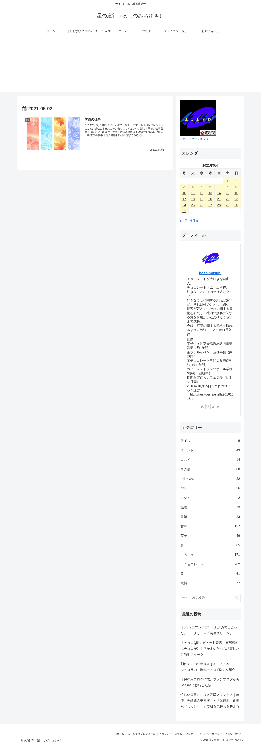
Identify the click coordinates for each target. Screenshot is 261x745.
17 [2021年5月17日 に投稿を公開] (184, 199)
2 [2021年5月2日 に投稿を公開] (236, 181)
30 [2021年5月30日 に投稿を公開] (236, 205)
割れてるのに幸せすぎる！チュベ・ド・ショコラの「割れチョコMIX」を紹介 (210, 667)
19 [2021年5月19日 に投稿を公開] (201, 199)
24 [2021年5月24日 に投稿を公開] (184, 205)
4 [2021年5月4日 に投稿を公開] (193, 187)
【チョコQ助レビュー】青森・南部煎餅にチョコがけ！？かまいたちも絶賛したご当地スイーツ (210, 648)
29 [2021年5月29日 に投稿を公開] (227, 205)
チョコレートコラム (169, 733)
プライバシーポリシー (209, 733)
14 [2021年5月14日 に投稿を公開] (219, 193)
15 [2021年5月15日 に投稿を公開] (227, 193)
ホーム (119, 733)
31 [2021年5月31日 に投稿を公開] (184, 211)
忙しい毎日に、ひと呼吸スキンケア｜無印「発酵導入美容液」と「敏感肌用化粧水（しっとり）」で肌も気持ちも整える (210, 700)
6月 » (194, 221)
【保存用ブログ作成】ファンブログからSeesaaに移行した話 (210, 682)
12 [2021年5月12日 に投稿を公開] (201, 193)
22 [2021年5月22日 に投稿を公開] (227, 199)
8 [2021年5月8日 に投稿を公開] (228, 187)
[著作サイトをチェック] (202, 406)
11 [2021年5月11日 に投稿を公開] (193, 193)
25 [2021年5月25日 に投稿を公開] (193, 205)
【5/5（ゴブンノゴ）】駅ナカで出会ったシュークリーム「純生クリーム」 (209, 630)
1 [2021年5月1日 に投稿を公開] (228, 181)
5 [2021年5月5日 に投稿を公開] (201, 187)
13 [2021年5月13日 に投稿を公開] (210, 193)
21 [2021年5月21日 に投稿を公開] (219, 199)
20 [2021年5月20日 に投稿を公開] (210, 199)
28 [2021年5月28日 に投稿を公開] (219, 205)
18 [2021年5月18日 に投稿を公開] (193, 199)
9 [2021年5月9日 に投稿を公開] (236, 187)
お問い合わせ (233, 733)
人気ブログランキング (194, 138)
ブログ (189, 733)
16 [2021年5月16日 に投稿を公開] (236, 193)
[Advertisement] (130, 66)
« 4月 (184, 221)
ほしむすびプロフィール (141, 733)
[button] (237, 598)
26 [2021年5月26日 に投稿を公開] (201, 205)
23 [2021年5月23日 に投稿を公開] (236, 199)
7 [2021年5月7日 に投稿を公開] (219, 187)
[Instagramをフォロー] (207, 406)
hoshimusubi (210, 273)
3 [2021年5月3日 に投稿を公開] (184, 187)
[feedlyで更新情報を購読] (212, 406)
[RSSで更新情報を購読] (218, 406)
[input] (210, 598)
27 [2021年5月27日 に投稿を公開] (210, 205)
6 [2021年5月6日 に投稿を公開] (210, 187)
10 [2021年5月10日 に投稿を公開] (184, 193)
